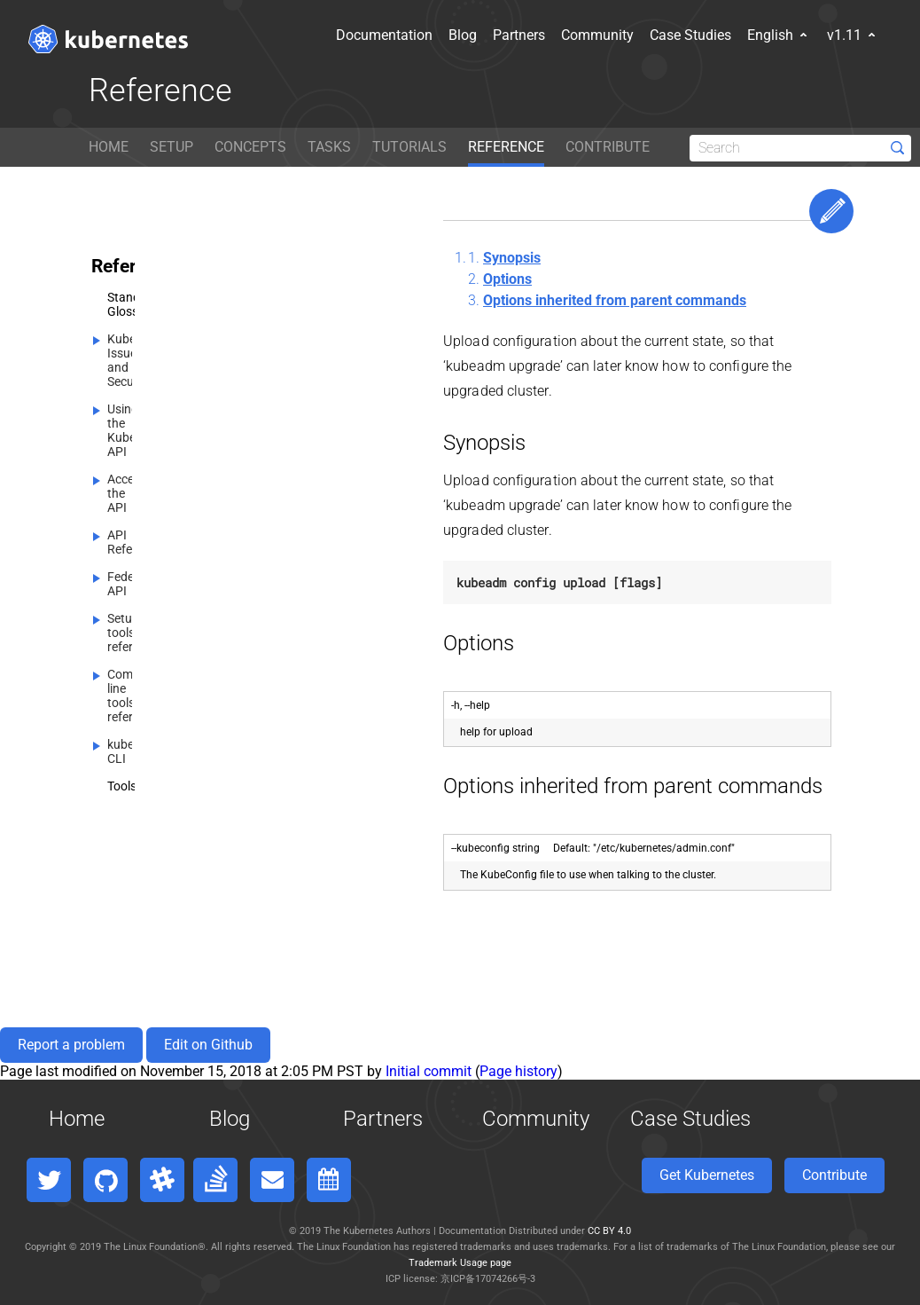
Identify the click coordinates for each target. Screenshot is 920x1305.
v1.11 (793, 35)
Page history (518, 1071)
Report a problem (71, 1044)
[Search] (800, 148)
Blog (402, 35)
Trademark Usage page (460, 1263)
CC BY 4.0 (609, 1231)
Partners (459, 35)
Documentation (324, 35)
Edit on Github (208, 1044)
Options (507, 279)
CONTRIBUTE (607, 146)
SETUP (171, 146)
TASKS (329, 146)
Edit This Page (831, 211)
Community (537, 35)
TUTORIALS (409, 146)
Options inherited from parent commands (614, 300)
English (719, 35)
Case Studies (630, 35)
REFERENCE (506, 146)
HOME (109, 146)
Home (77, 1118)
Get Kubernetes (706, 1175)
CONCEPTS (250, 146)
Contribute (834, 1175)
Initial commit (429, 1071)
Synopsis (512, 257)
